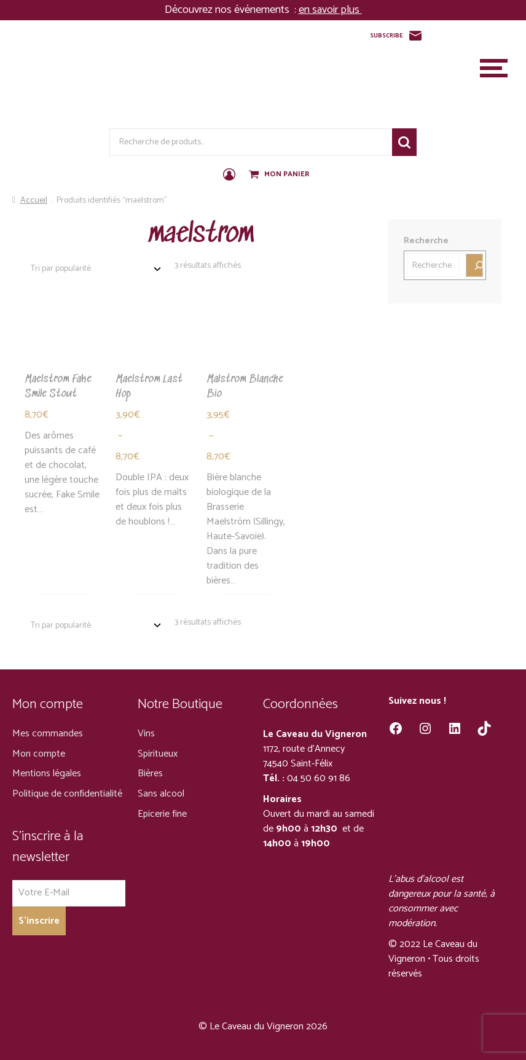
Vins (146, 733)
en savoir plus (330, 10)
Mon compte (38, 754)
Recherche (404, 142)
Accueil (33, 200)
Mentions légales (46, 773)
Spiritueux (158, 754)
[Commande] (95, 268)
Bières (150, 773)
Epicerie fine (162, 814)
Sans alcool (161, 793)
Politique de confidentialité (67, 793)
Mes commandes (47, 733)
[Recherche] (474, 265)
